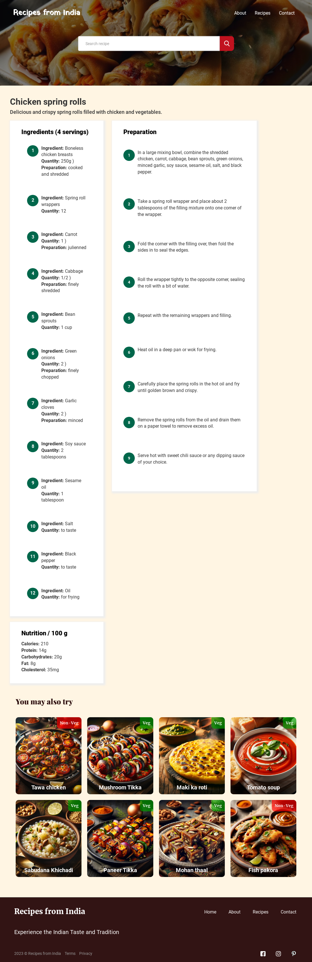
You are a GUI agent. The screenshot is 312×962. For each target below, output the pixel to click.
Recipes (262, 13)
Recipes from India (46, 13)
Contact (287, 13)
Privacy (85, 953)
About (240, 13)
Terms (70, 953)
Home (210, 912)
